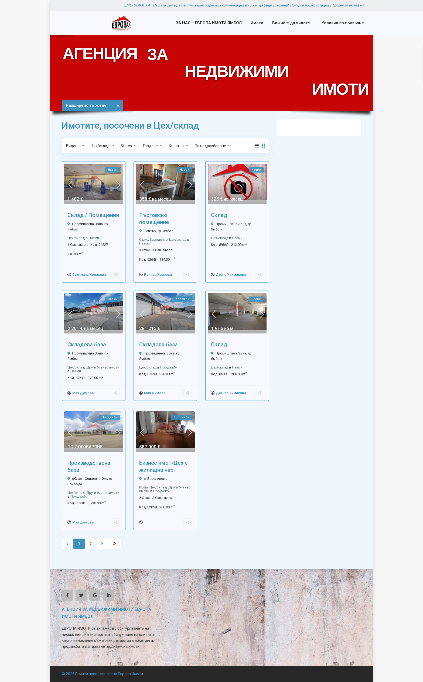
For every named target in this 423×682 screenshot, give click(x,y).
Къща (143, 487)
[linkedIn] (108, 595)
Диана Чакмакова (231, 275)
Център (150, 231)
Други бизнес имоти (102, 367)
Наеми (93, 238)
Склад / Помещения (93, 215)
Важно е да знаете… (292, 22)
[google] (94, 595)
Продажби (169, 367)
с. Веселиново (156, 479)
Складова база (86, 344)
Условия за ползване (343, 22)
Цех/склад (76, 238)
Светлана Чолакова (89, 275)
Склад (219, 215)
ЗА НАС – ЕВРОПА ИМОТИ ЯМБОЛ (209, 22)
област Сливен (84, 479)
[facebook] (67, 595)
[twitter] (81, 595)
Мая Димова (83, 393)
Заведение (159, 239)
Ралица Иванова (158, 275)
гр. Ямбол (165, 231)
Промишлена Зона (87, 224)
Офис (143, 239)
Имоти (257, 22)
